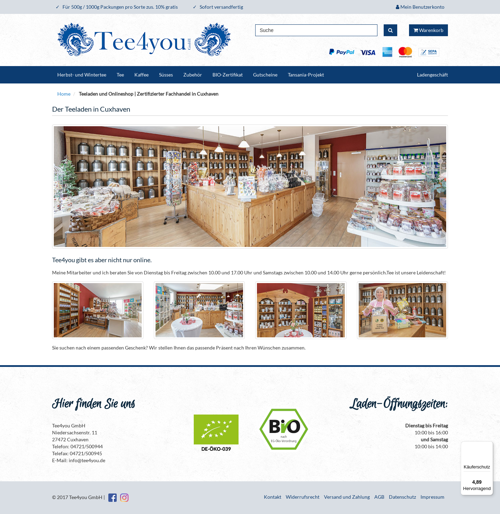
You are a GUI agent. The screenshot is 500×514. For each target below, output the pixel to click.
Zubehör (192, 75)
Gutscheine (265, 75)
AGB (379, 497)
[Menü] (489, 445)
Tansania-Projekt (306, 75)
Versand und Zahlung (347, 497)
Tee (120, 75)
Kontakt (272, 497)
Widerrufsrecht (302, 497)
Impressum (432, 497)
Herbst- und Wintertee (81, 75)
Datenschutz (402, 497)
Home (63, 94)
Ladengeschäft (432, 75)
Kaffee (141, 75)
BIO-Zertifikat (227, 75)
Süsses (166, 75)
